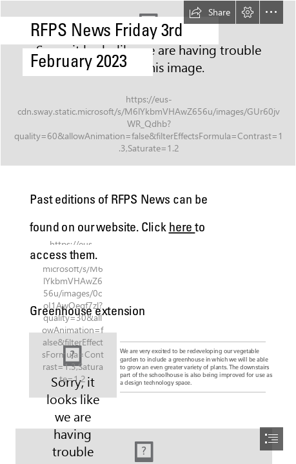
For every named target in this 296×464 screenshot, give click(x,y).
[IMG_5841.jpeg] (72, 365)
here (181, 227)
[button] (209, 12)
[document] (148, 232)
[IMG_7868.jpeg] (148, 83)
